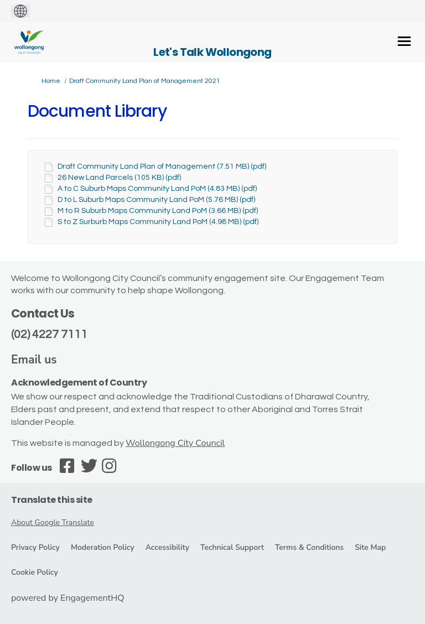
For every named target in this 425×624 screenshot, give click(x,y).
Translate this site (51, 499)
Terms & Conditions (309, 547)
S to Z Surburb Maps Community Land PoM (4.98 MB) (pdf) (158, 222)
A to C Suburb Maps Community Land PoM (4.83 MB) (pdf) (157, 189)
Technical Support (232, 547)
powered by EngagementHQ (68, 598)
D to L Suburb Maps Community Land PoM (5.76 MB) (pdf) (156, 200)
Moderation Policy (102, 547)
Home (51, 81)
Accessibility (167, 547)
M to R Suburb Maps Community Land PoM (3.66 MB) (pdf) (158, 211)
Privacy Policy (35, 547)
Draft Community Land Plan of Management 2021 (144, 81)
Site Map (370, 547)
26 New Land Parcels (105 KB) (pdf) (119, 177)
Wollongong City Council (175, 443)
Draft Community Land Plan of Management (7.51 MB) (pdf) (162, 166)
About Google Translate (52, 522)
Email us (34, 359)
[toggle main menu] (404, 41)
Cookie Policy (34, 572)
